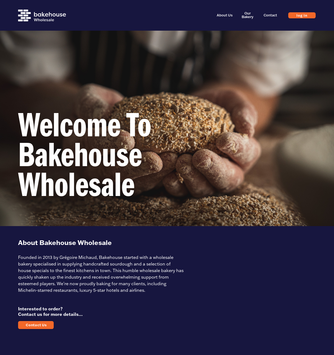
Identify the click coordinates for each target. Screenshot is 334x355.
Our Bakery (247, 15)
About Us (225, 15)
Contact (270, 15)
